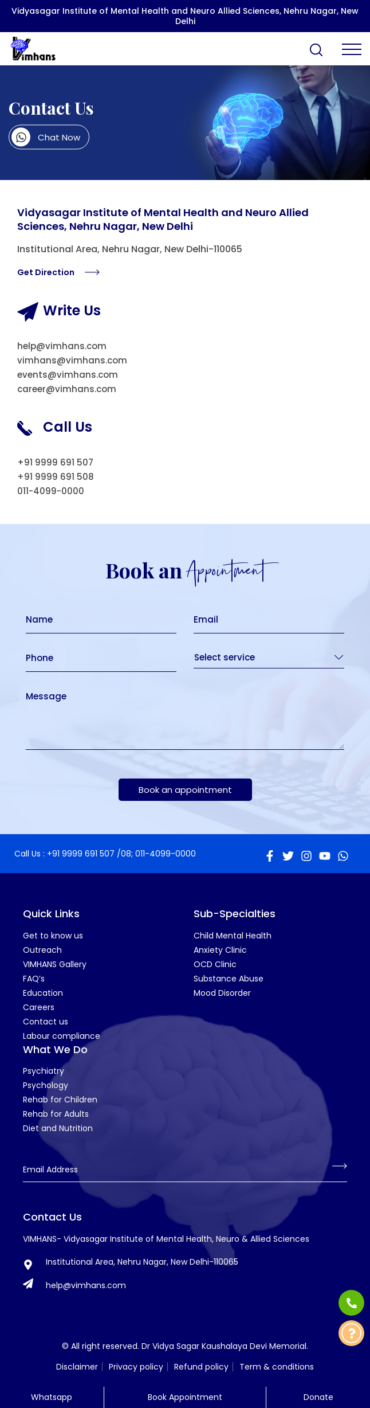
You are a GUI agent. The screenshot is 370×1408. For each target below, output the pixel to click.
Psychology (45, 1085)
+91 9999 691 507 (55, 462)
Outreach (42, 950)
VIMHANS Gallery (54, 964)
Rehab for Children (60, 1099)
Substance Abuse (228, 978)
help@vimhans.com (62, 346)
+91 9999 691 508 (55, 477)
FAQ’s (34, 978)
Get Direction (58, 272)
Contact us (45, 1021)
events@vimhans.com (67, 375)
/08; (125, 853)
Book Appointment (185, 1397)
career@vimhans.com (66, 389)
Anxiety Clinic (220, 950)
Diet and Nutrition (58, 1128)
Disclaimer (77, 1366)
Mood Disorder (222, 993)
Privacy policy (136, 1366)
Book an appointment (185, 790)
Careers (38, 1007)
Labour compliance (61, 1036)
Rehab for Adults (56, 1114)
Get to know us (53, 935)
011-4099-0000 (50, 491)
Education (43, 993)
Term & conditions (276, 1366)
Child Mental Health (232, 935)
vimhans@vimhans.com (72, 360)
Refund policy (201, 1366)
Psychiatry (43, 1071)
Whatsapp (51, 1397)
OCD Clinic (215, 964)
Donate (318, 1397)
